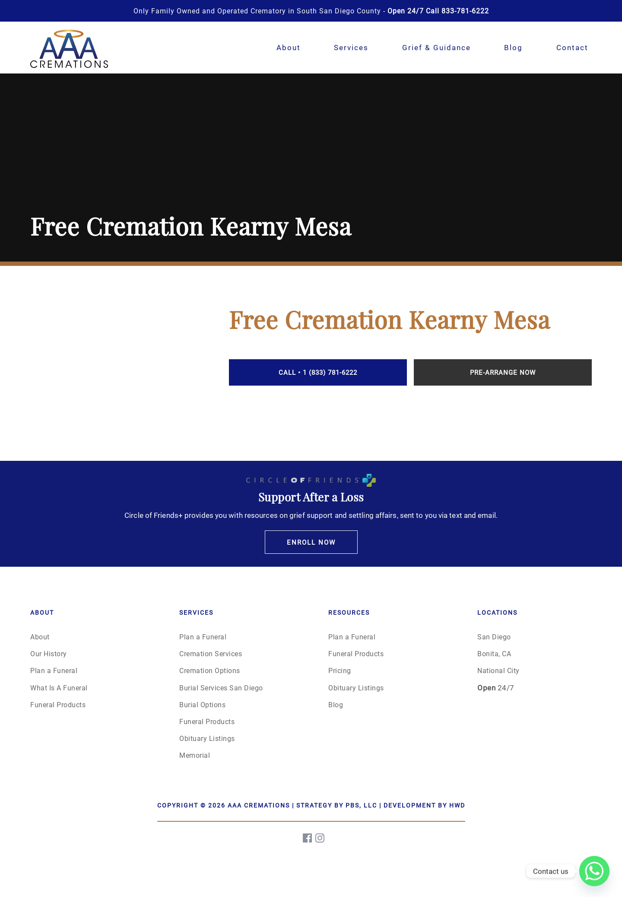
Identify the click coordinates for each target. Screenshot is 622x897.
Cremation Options (209, 670)
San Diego (494, 636)
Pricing (339, 670)
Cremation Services (210, 653)
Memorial (194, 755)
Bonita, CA (494, 653)
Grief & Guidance (436, 47)
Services (351, 47)
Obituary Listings (207, 738)
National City (498, 670)
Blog (513, 47)
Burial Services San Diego (221, 687)
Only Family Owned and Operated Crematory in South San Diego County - (311, 10)
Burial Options (202, 704)
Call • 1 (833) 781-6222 (318, 372)
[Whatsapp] (594, 871)
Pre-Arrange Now (503, 372)
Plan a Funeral (53, 670)
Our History (48, 653)
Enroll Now (311, 542)
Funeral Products (58, 704)
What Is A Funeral (59, 687)
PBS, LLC (361, 805)
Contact (572, 47)
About (288, 47)
